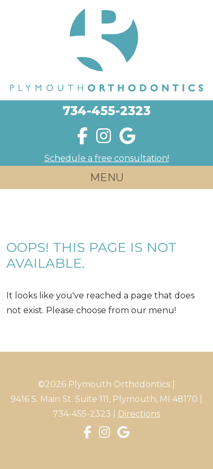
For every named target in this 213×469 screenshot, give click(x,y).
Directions (139, 414)
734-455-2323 (106, 111)
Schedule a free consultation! (106, 158)
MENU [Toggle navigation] (107, 177)
